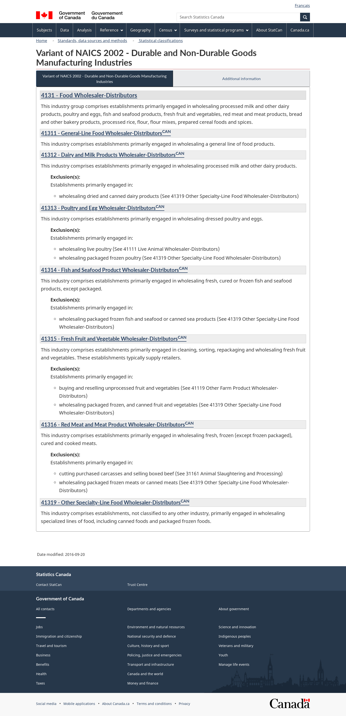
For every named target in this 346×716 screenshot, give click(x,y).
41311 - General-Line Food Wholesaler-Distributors (106, 133)
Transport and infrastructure (150, 664)
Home (41, 40)
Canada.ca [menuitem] (299, 30)
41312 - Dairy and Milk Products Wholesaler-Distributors (112, 154)
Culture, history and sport (148, 645)
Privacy (184, 703)
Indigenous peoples (235, 636)
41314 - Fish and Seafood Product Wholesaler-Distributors (114, 270)
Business (43, 655)
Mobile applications (79, 703)
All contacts (45, 609)
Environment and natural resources (156, 627)
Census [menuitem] (168, 30)
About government (234, 609)
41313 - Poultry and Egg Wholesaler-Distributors (102, 208)
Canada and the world (145, 674)
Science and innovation (237, 627)
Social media (46, 703)
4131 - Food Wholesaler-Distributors (89, 95)
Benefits (42, 664)
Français (302, 5)
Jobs (39, 627)
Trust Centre (137, 584)
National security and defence (151, 636)
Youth (223, 655)
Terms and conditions (154, 703)
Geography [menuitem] (140, 30)
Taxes (40, 683)
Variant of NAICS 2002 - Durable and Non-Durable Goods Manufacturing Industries (105, 79)
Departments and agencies (149, 609)
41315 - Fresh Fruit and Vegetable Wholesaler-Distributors (113, 338)
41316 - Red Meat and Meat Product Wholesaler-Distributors (117, 424)
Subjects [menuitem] (44, 30)
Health (41, 674)
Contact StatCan (49, 584)
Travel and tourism (51, 645)
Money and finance (142, 683)
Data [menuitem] (64, 30)
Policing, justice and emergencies (154, 655)
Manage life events (234, 664)
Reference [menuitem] (111, 30)
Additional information (241, 78)
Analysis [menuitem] (84, 30)
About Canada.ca (116, 703)
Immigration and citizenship (59, 636)
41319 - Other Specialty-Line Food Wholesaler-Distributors (115, 502)
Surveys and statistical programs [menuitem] (216, 30)
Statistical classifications (160, 40)
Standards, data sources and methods (92, 40)
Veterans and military (236, 645)
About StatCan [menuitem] (269, 30)
